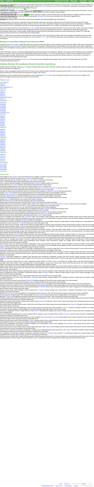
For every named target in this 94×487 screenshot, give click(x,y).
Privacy (76, 486)
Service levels (68, 486)
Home (2, 1)
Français (83, 483)
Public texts (9, 1)
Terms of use (59, 486)
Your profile (82, 1)
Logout (91, 1)
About (60, 483)
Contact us (67, 483)
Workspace (74, 1)
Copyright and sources (47, 486)
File (25, 9)
